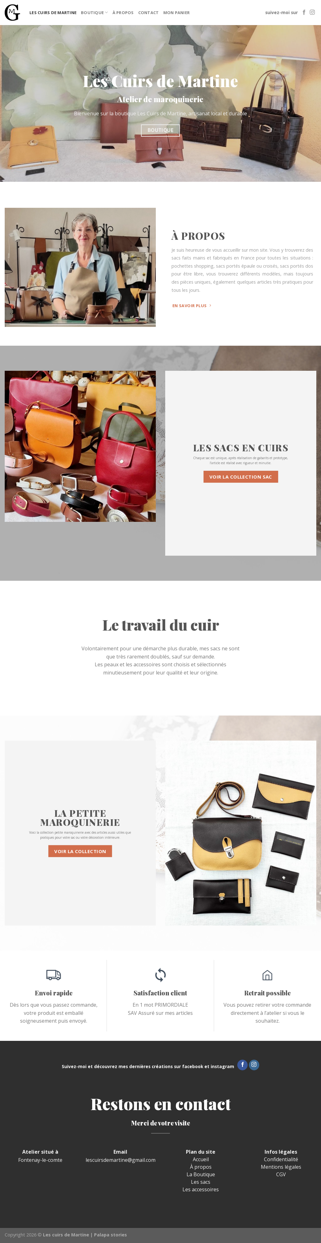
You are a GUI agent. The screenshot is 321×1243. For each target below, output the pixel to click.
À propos (123, 12)
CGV (281, 1174)
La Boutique (201, 1174)
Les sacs (200, 1181)
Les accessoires (200, 1189)
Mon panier (176, 12)
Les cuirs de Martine (52, 12)
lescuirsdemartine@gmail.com (120, 1159)
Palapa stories (110, 1235)
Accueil (201, 1159)
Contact (148, 12)
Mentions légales (281, 1166)
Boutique (94, 12)
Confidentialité (281, 1159)
